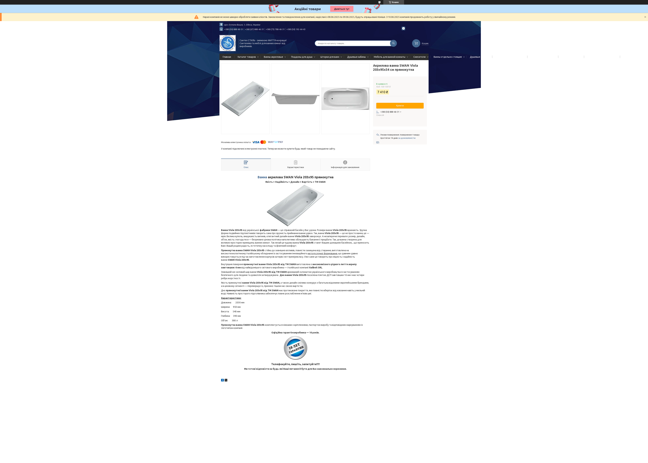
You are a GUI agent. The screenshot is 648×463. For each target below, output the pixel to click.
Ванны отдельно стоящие (448, 57)
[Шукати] (393, 43)
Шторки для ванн (329, 57)
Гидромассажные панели (509, 57)
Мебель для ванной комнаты (389, 57)
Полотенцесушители (542, 57)
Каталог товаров (247, 57)
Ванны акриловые (273, 57)
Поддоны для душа (301, 57)
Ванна (262, 177)
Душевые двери (479, 57)
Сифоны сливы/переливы (601, 57)
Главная (227, 57)
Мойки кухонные (570, 57)
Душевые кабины (356, 57)
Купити (400, 105)
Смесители (419, 57)
